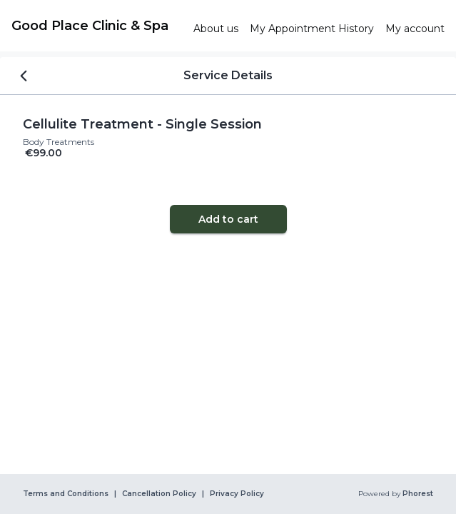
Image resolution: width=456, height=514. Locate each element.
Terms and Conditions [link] (65, 494)
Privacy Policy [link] (237, 494)
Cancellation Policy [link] (159, 494)
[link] (96, 26)
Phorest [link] (416, 494)
